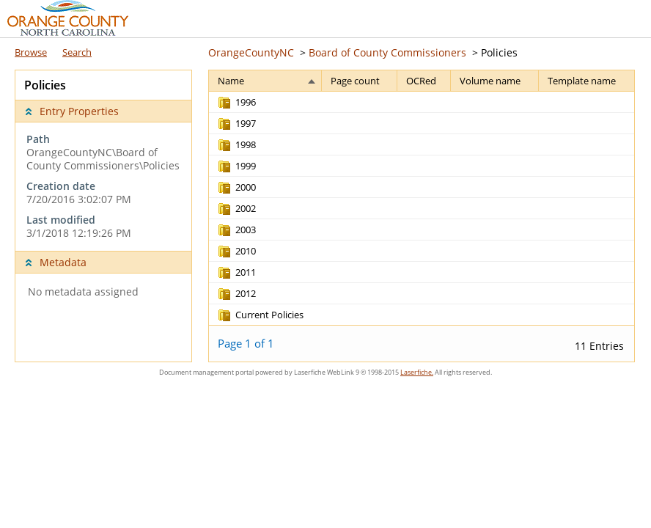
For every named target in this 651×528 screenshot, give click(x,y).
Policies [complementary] (45, 85)
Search (77, 52)
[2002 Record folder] (236, 208)
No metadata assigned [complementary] (83, 291)
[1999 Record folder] (236, 165)
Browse (31, 52)
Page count (355, 80)
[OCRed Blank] (424, 102)
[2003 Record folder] (236, 229)
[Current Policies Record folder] (260, 314)
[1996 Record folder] (236, 102)
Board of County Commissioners (387, 52)
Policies (499, 52)
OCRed (421, 80)
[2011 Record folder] (236, 272)
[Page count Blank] (359, 102)
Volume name (490, 80)
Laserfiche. (416, 372)
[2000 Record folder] (236, 187)
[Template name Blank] (586, 102)
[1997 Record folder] (236, 123)
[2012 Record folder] (236, 293)
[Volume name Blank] (495, 102)
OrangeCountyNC (251, 52)
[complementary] (103, 186)
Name (231, 80)
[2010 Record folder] (236, 250)
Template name (582, 80)
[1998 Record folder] (236, 144)
